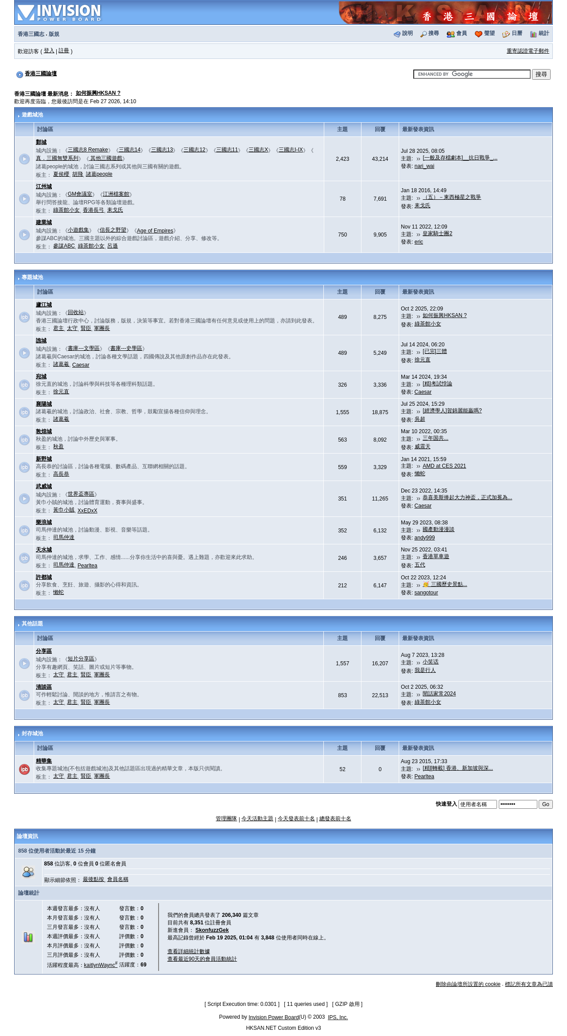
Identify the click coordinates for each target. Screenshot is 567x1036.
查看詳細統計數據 (188, 951)
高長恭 (61, 474)
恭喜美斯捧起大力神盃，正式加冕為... (467, 497)
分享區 (44, 651)
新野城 (44, 459)
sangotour (426, 593)
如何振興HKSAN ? (98, 93)
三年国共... (435, 438)
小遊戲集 (78, 230)
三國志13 (162, 150)
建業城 (44, 222)
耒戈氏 (115, 210)
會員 (461, 33)
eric (419, 242)
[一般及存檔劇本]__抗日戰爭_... (460, 158)
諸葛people (99, 174)
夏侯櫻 (61, 174)
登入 (49, 50)
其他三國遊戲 (105, 158)
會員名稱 (117, 879)
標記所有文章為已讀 (529, 984)
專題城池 (32, 277)
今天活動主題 (257, 818)
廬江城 (44, 305)
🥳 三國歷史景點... (445, 584)
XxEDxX (87, 511)
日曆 (517, 33)
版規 (54, 34)
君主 (58, 328)
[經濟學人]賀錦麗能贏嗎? (452, 410)
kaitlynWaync (101, 965)
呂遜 (112, 246)
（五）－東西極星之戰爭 (452, 197)
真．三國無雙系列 (57, 158)
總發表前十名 (335, 818)
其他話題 (32, 624)
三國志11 (227, 150)
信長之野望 (113, 230)
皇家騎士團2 (437, 233)
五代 (420, 565)
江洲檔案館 (116, 194)
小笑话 (431, 662)
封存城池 (32, 733)
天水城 (44, 550)
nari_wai (425, 166)
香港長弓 (93, 210)
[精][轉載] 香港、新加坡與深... (458, 768)
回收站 (76, 312)
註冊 (63, 50)
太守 (72, 328)
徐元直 (423, 360)
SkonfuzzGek (212, 930)
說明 (407, 33)
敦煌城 (44, 431)
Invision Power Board (274, 1017)
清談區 (44, 687)
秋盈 (58, 446)
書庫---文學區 (84, 348)
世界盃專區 (81, 494)
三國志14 (129, 150)
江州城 (44, 186)
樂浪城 (44, 522)
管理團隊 (226, 818)
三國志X (258, 150)
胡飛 (77, 174)
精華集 (44, 761)
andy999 (425, 538)
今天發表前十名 (296, 818)
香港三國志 (31, 34)
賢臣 (86, 328)
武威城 (44, 486)
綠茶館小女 (66, 210)
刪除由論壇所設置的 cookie (468, 984)
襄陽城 (44, 404)
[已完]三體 (435, 351)
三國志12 (194, 150)
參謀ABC (64, 246)
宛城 (41, 376)
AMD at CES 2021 (444, 466)
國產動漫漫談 (438, 529)
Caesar (80, 365)
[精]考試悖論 (437, 383)
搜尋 (433, 33)
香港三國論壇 (41, 73)
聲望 (489, 33)
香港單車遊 (436, 556)
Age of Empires (155, 231)
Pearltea (87, 566)
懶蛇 (420, 473)
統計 (544, 33)
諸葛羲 (61, 364)
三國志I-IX (291, 150)
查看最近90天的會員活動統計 (202, 959)
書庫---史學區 (126, 348)
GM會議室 (80, 194)
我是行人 (425, 670)
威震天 (423, 446)
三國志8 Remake (88, 150)
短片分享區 (81, 659)
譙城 (41, 341)
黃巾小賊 (63, 510)
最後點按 (93, 879)
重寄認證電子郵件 (528, 51)
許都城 (44, 577)
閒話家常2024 (439, 694)
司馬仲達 (63, 537)
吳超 (420, 419)
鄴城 (41, 142)
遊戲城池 (32, 115)
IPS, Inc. (338, 1017)
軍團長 (102, 328)
